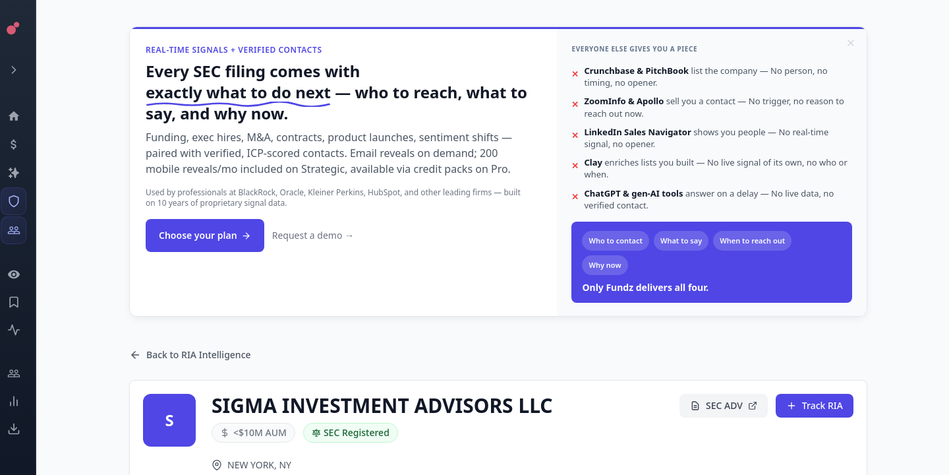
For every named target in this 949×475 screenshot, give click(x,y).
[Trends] (23, 401)
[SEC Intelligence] (23, 201)
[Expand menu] (23, 70)
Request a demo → (313, 235)
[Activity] (23, 330)
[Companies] (23, 173)
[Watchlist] (23, 274)
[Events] (23, 144)
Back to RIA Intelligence (190, 354)
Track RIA (814, 405)
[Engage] (23, 373)
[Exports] (23, 429)
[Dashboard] (23, 116)
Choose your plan (205, 235)
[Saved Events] (23, 302)
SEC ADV (723, 405)
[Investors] (23, 230)
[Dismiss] (851, 43)
